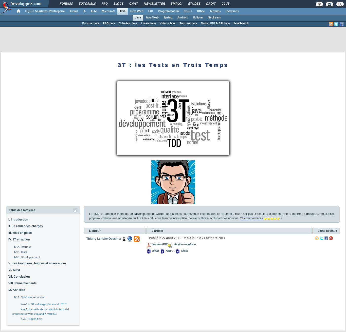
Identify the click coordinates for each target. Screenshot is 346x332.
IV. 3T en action (19, 239)
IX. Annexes (16, 290)
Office (201, 11)
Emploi (176, 4)
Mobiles (215, 11)
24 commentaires (251, 218)
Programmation (168, 11)
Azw (168, 251)
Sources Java (188, 23)
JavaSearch (241, 23)
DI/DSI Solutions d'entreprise (45, 11)
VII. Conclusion (19, 276)
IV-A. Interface (22, 246)
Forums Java (90, 23)
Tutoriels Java (128, 23)
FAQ (104, 4)
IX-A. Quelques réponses (29, 297)
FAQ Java (109, 23)
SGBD (188, 11)
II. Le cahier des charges (25, 226)
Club (225, 4)
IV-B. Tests (20, 252)
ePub (155, 251)
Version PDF (159, 245)
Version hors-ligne (184, 245)
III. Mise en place (20, 233)
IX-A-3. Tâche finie (31, 318)
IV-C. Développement (27, 257)
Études (193, 4)
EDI (150, 11)
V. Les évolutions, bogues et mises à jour (37, 263)
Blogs (118, 4)
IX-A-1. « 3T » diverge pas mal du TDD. (43, 304)
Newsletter (154, 4)
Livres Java (148, 23)
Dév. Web (136, 11)
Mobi (184, 251)
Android (182, 17)
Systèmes (232, 11)
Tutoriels (87, 4)
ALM (94, 11)
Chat (133, 4)
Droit (210, 4)
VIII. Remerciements (22, 283)
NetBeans (214, 17)
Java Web (152, 17)
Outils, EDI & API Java (215, 23)
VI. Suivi (14, 270)
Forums (66, 4)
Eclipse (198, 17)
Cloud (74, 11)
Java (122, 11)
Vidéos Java (167, 23)
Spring (168, 17)
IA (84, 11)
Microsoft (108, 11)
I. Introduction (18, 219)
